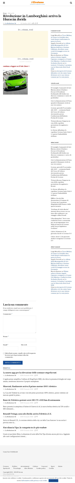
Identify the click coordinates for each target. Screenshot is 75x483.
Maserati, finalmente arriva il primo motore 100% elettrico (30, 387)
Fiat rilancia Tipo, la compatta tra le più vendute (25, 428)
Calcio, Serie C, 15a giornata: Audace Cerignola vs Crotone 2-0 (61, 239)
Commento (7, 314)
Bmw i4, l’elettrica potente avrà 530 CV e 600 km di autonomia (31, 401)
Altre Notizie (28, 469)
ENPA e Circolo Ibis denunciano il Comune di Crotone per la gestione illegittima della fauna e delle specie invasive (61, 202)
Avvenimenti (25, 467)
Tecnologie (17, 469)
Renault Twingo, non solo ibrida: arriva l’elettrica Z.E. (27, 415)
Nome (6, 337)
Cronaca (6, 467)
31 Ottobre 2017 (26, 23)
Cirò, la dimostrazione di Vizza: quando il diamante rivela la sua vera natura (61, 103)
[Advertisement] (25, 44)
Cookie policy (41, 469)
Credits (51, 469)
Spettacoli (6, 469)
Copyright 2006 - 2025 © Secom (13, 473)
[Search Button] (71, 3)
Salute (60, 467)
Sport (53, 467)
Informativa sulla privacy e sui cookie (34, 480)
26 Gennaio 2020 (26, 376)
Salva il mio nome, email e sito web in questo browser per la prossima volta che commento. (20, 356)
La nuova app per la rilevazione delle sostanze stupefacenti (29, 373)
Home (5, 13)
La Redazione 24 (10, 23)
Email (5, 346)
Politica (14, 467)
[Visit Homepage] (37, 3)
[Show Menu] (4, 3)
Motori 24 (11, 13)
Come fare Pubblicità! (10, 452)
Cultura (35, 467)
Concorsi (44, 467)
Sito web (24, 345)
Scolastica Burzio (56, 63)
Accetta (53, 480)
